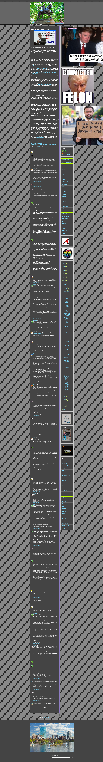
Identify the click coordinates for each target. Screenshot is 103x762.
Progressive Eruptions (41, 4)
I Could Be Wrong (65, 181)
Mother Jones (64, 480)
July (64, 393)
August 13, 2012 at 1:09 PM (36, 428)
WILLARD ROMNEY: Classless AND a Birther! (66, 323)
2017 (64, 276)
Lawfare (63, 189)
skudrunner (34, 275)
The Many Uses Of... (65, 508)
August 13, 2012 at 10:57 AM (37, 282)
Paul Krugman (64, 198)
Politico (63, 485)
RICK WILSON (64, 204)
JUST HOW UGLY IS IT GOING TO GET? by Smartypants (67, 366)
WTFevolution (64, 528)
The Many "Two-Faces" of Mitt (66, 391)
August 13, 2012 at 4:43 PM (36, 491)
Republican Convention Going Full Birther (66, 319)
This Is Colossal (64, 518)
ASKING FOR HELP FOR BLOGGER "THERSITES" (66, 340)
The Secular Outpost (65, 221)
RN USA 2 (63, 208)
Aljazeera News (64, 460)
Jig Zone (63, 478)
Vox (62, 225)
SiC (62, 211)
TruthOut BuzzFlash (65, 521)
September (66, 288)
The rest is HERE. (35, 141)
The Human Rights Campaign (44, 84)
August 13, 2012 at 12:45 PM (37, 382)
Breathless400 (64, 463)
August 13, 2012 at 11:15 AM (37, 318)
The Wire (63, 516)
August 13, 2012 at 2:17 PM (36, 435)
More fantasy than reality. (36, 143)
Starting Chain (64, 501)
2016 (64, 277)
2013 (64, 281)
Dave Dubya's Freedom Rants (67, 171)
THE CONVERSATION (65, 216)
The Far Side (64, 506)
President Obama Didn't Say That (66, 389)
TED (62, 503)
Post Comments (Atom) (46, 717)
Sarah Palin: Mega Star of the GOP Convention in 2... (67, 315)
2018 (64, 274)
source (42, 161)
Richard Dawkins (64, 495)
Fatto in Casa (64, 470)
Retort (63, 492)
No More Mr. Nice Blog (65, 193)
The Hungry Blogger (65, 218)
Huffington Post (64, 179)
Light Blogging (66, 298)
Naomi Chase (64, 482)
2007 (64, 409)
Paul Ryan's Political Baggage (66, 358)
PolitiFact (63, 487)
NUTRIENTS (64, 194)
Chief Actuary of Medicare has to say (38, 333)
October (65, 287)
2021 (64, 270)
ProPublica (64, 199)
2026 (64, 263)
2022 (64, 269)
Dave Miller (34, 384)
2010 (64, 405)
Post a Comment (34, 710)
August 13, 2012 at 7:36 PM (36, 611)
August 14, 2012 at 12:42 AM (37, 689)
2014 (64, 280)
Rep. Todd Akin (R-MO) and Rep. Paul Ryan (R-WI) (67, 331)
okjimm (34, 589)
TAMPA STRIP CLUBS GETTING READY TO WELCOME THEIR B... (66, 310)
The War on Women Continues (66, 373)
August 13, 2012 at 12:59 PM (37, 398)
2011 (64, 403)
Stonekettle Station (65, 213)
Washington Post (64, 226)
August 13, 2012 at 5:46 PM (36, 582)
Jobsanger (63, 186)
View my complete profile (66, 154)
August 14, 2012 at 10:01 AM (37, 700)
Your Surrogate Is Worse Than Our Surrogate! (66, 370)
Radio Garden (64, 201)
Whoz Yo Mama (64, 230)
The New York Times (65, 510)
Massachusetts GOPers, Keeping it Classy (66, 292)
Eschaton (63, 177)
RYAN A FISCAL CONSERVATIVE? (67, 361)
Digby (63, 174)
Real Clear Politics (65, 490)
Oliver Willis (64, 196)
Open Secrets (64, 483)
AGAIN (65, 375)
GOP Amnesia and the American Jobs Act (38, 562)
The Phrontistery (64, 515)
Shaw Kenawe (35, 201)
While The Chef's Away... (66, 525)
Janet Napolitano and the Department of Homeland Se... (67, 305)
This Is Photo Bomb (65, 520)
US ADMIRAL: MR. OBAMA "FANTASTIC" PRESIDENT (66, 344)
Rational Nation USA (65, 203)
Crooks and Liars (64, 167)
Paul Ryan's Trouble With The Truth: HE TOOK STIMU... (67, 348)
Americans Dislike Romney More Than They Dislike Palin (66, 386)
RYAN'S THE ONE (67, 363)
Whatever (63, 228)
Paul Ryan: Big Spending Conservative (66, 355)
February (65, 400)
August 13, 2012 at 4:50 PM (36, 502)
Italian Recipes (64, 184)
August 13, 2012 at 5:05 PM (36, 537)
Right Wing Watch (65, 206)
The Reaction (64, 220)
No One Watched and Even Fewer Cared (66, 296)
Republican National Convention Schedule (66, 301)
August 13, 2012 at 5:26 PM (36, 545)
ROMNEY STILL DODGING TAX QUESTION (67, 382)
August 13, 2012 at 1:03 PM (36, 415)
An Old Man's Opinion (65, 159)
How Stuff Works (64, 473)
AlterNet (63, 461)
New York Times (64, 191)
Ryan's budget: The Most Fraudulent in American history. (43, 144)
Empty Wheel (64, 176)
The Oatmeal (64, 513)
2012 (64, 283)
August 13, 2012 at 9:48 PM (36, 678)
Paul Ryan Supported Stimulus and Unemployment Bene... (66, 336)
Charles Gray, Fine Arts (65, 465)
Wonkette (63, 233)
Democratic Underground (66, 172)
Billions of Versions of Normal (66, 162)
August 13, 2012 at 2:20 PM (36, 444)
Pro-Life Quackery (67, 328)
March (65, 399)
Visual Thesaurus (65, 523)
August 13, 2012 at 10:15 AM (37, 186)
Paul (33, 353)
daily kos (63, 169)
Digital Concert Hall (65, 468)
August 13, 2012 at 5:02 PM (36, 528)
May (65, 396)
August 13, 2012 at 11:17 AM (37, 329)
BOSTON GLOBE (65, 164)
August (65, 290)
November (65, 285)
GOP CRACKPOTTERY (66, 326)
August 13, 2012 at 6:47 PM (36, 597)
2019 (64, 273)
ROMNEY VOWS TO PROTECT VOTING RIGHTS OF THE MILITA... (66, 378)
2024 (64, 266)
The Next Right (64, 511)
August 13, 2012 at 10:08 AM (37, 181)
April (65, 397)
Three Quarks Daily (65, 223)
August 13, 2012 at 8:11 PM (36, 643)
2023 (64, 267)
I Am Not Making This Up (66, 475)
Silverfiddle (34, 150)
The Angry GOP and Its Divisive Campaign (66, 352)
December (65, 284)
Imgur (63, 477)
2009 (64, 406)
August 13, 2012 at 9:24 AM (36, 166)
